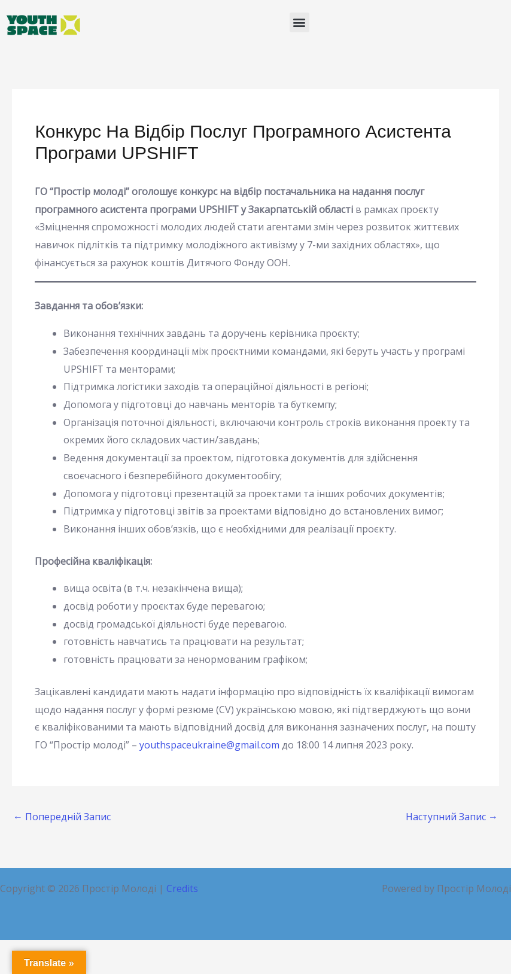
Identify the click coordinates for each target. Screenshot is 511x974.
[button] (299, 22)
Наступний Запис (452, 816)
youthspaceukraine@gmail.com (209, 744)
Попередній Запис (62, 816)
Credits (182, 888)
